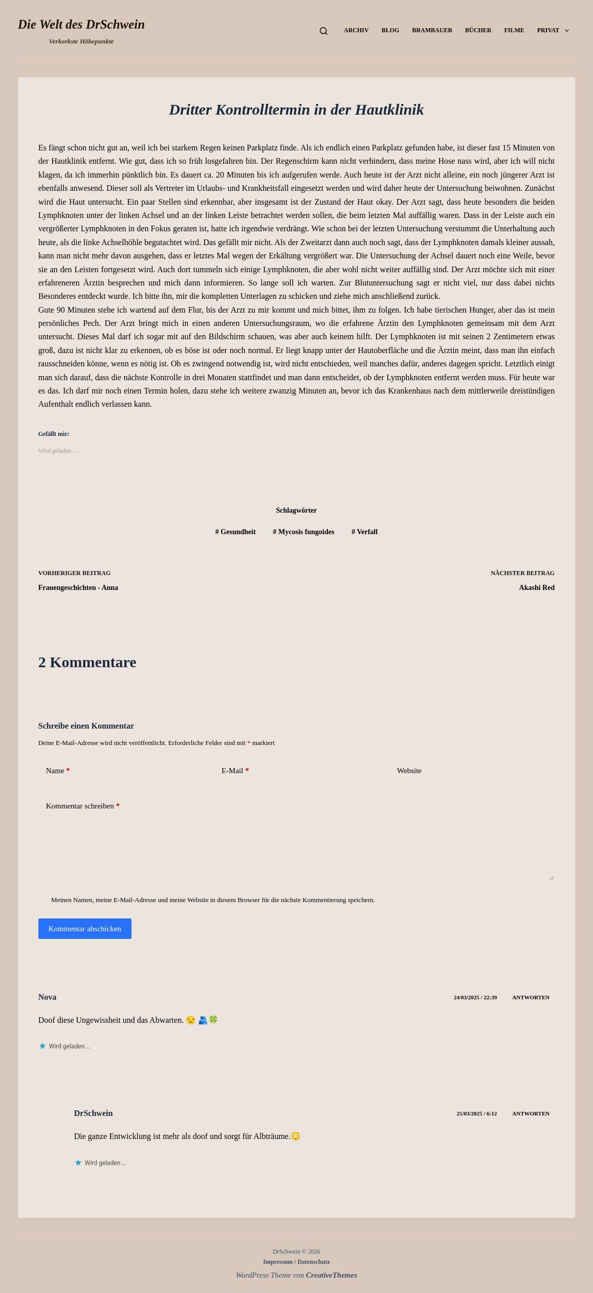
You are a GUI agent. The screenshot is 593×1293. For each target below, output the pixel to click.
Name (58, 770)
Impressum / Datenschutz (296, 1261)
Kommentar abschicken (85, 929)
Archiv (356, 30)
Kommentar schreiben (83, 806)
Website (409, 770)
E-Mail (235, 770)
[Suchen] (323, 31)
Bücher (478, 30)
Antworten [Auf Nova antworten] (531, 997)
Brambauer (432, 30)
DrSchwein (93, 1113)
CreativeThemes (331, 1275)
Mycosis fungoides (304, 532)
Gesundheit (235, 532)
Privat (555, 31)
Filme (514, 30)
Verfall (365, 532)
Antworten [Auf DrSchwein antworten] (531, 1113)
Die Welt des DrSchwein (81, 24)
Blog (391, 30)
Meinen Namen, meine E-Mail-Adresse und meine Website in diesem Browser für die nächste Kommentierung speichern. (213, 900)
